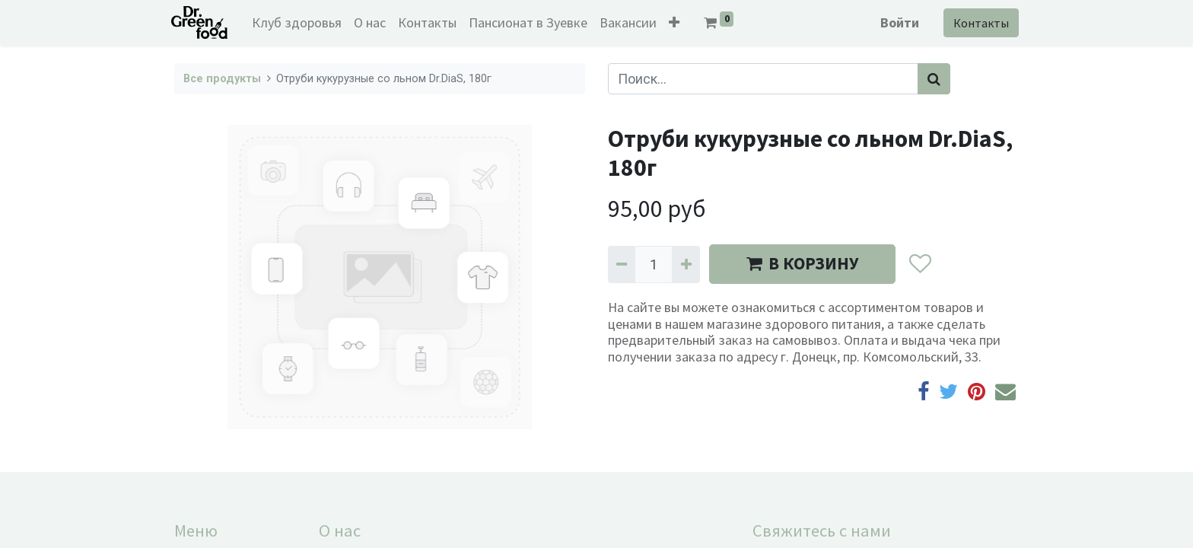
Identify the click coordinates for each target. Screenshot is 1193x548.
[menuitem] (301, 22)
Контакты (978, 22)
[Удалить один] (621, 264)
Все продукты (222, 78)
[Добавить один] (685, 264)
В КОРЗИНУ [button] (802, 263)
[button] (677, 22)
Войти (896, 22)
